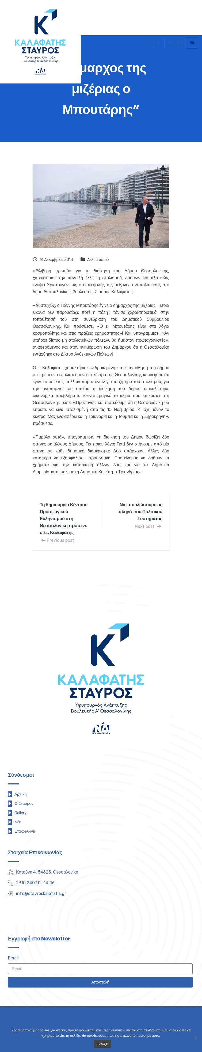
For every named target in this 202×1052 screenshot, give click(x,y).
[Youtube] (170, 43)
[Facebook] (158, 43)
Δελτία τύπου (98, 259)
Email (13, 957)
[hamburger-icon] (192, 43)
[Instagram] (53, 907)
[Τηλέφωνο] (181, 43)
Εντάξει (102, 1044)
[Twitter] (147, 43)
